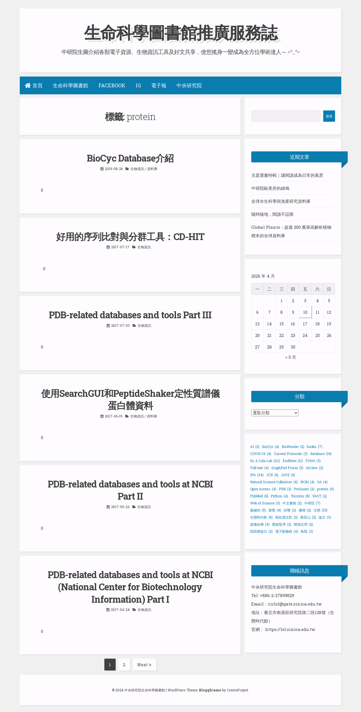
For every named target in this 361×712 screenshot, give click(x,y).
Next (144, 663)
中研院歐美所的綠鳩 (270, 188)
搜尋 (329, 116)
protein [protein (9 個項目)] (325, 488)
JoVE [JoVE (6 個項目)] (288, 474)
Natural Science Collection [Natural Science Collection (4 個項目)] (274, 481)
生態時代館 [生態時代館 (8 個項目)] (261, 517)
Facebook (112, 85)
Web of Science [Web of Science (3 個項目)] (265, 503)
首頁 (34, 85)
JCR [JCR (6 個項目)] (272, 474)
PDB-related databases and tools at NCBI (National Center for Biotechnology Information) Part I (130, 585)
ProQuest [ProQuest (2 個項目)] (304, 488)
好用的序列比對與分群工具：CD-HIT (130, 236)
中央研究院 (189, 85)
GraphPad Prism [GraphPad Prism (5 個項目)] (287, 467)
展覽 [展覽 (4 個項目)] (274, 510)
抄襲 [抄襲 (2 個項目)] (290, 510)
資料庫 (152, 168)
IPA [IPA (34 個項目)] (257, 474)
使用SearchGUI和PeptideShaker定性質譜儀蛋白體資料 (130, 398)
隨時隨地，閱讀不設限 (272, 214)
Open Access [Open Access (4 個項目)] (263, 488)
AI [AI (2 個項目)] (254, 446)
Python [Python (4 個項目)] (279, 495)
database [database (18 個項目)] (321, 453)
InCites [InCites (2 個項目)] (314, 467)
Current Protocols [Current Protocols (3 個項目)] (291, 453)
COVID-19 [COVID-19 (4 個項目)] (260, 453)
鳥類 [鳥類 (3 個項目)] (307, 531)
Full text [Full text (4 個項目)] (259, 467)
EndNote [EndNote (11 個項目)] (293, 460)
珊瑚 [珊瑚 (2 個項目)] (305, 510)
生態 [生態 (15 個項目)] (320, 510)
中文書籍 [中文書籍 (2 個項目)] (292, 503)
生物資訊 (137, 168)
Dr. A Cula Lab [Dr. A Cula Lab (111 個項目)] (265, 460)
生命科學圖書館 (70, 85)
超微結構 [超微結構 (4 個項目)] (260, 524)
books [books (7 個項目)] (314, 446)
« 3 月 (290, 357)
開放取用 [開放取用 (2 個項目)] (281, 524)
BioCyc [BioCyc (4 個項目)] (270, 446)
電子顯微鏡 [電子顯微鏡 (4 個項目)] (286, 531)
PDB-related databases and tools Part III (130, 314)
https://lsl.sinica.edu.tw (290, 629)
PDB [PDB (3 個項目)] (285, 488)
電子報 (158, 85)
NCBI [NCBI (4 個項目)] (307, 481)
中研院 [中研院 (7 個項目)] (312, 503)
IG (138, 85)
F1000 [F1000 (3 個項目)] (313, 460)
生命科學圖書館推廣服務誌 (180, 32)
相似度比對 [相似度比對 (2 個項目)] (286, 517)
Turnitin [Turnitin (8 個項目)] (300, 495)
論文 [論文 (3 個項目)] (325, 517)
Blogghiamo (210, 688)
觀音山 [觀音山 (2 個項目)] (308, 517)
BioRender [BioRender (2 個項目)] (293, 446)
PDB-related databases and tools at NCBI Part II (130, 489)
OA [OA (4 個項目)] (322, 481)
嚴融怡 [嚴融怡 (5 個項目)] (258, 510)
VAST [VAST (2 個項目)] (319, 495)
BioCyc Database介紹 (130, 158)
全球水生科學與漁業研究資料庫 (281, 201)
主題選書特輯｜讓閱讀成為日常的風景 (287, 175)
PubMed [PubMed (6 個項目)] (259, 495)
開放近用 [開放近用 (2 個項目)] (303, 524)
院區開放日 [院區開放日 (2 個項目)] (261, 531)
